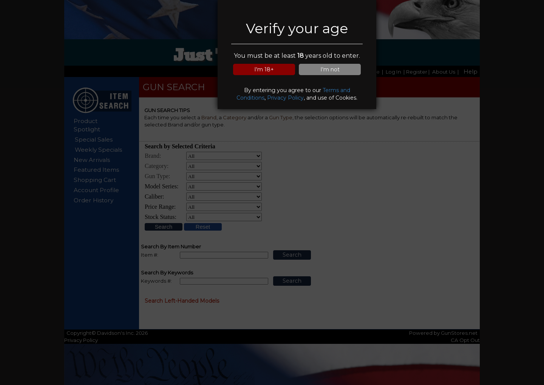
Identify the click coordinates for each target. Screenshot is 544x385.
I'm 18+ (264, 69)
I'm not (330, 69)
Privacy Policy (285, 97)
